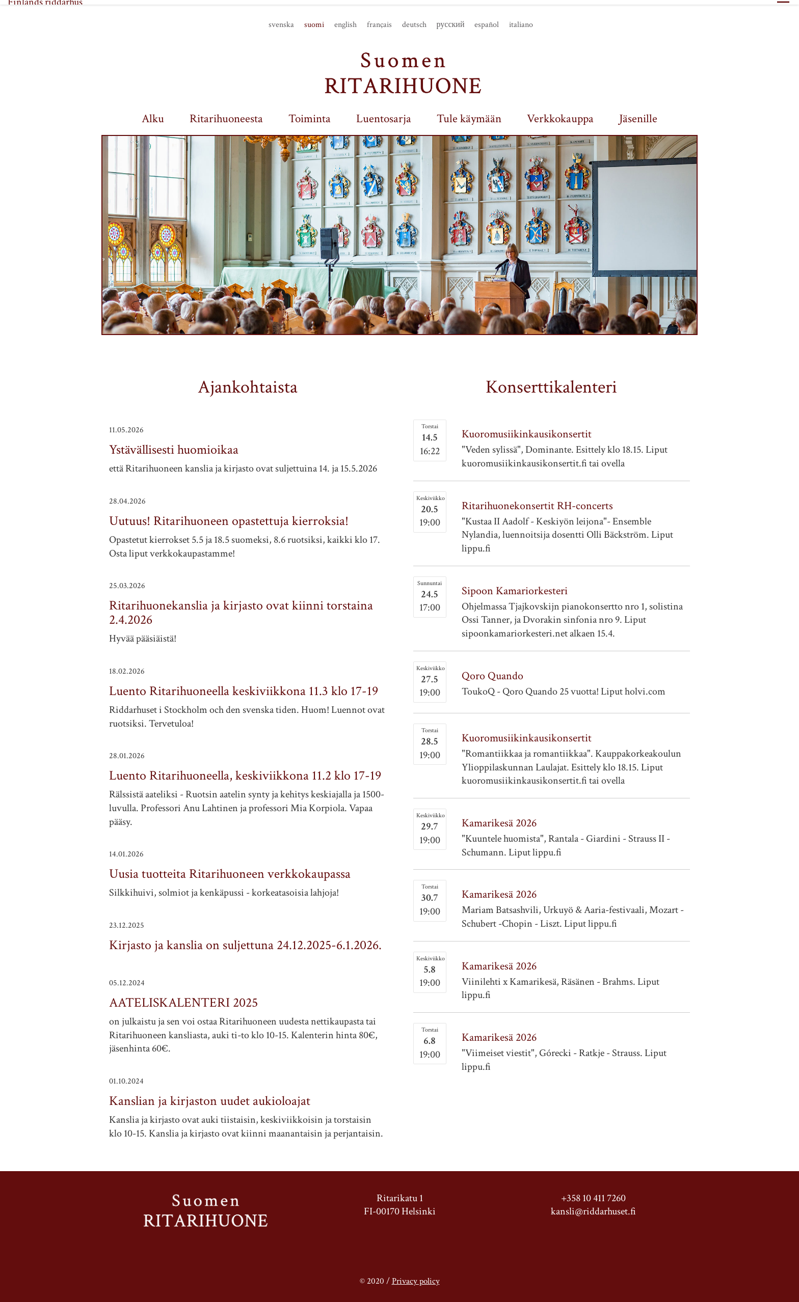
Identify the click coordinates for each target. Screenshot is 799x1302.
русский (451, 20)
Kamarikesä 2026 (499, 818)
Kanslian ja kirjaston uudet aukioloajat (209, 1096)
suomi (314, 20)
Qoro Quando (492, 671)
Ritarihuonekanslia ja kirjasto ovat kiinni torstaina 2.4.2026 (241, 608)
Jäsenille (638, 114)
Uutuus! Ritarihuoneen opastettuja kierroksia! (229, 516)
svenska (281, 20)
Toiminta (309, 114)
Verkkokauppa (560, 114)
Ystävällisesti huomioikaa (173, 445)
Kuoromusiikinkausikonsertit (527, 430)
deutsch (414, 20)
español (486, 20)
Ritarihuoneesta (226, 114)
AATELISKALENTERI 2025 (183, 998)
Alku (153, 114)
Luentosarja (383, 114)
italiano (521, 20)
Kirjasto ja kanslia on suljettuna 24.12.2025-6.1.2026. (245, 940)
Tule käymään (469, 114)
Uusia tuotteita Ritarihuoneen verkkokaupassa (230, 869)
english (345, 20)
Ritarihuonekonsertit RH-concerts (537, 501)
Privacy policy (416, 1275)
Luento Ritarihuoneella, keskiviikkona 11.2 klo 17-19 (245, 771)
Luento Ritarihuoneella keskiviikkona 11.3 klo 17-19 (243, 686)
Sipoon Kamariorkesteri (515, 586)
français (379, 20)
